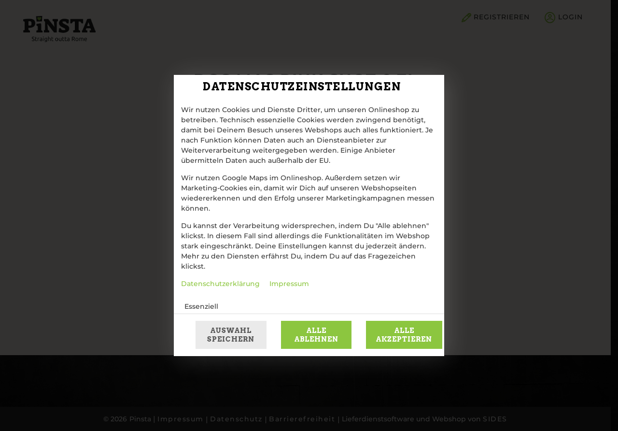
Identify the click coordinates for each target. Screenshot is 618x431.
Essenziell (201, 306)
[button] (393, 307)
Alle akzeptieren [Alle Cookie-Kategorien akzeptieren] (404, 335)
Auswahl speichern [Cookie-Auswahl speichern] (230, 335)
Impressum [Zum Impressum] (289, 284)
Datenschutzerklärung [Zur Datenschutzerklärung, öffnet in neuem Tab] (220, 284)
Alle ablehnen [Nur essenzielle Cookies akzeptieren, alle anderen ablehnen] (316, 335)
